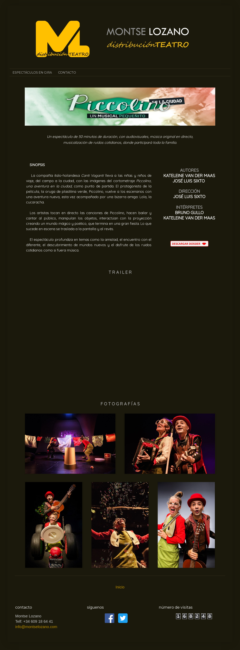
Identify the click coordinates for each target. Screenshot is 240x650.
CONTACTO (67, 72)
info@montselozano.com (36, 627)
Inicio (120, 587)
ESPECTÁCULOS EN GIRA (32, 72)
